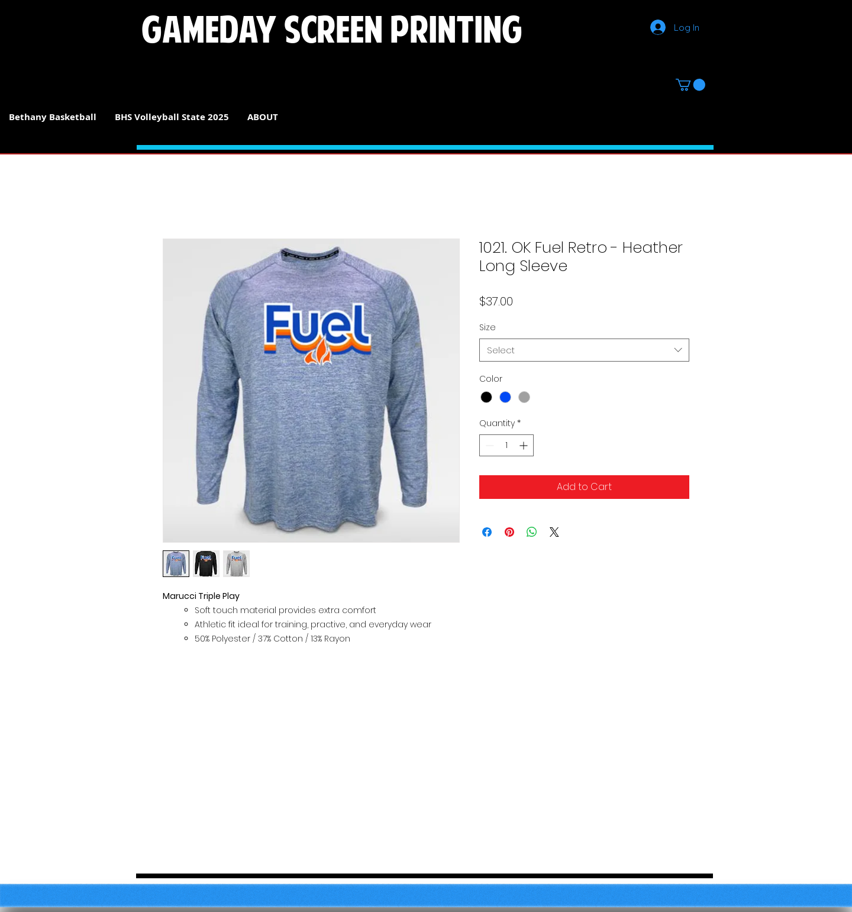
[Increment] (524, 445)
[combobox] (584, 350)
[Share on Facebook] (487, 532)
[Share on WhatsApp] (532, 532)
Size (487, 327)
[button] (690, 85)
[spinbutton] (506, 445)
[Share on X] (554, 532)
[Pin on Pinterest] (509, 532)
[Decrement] (488, 445)
